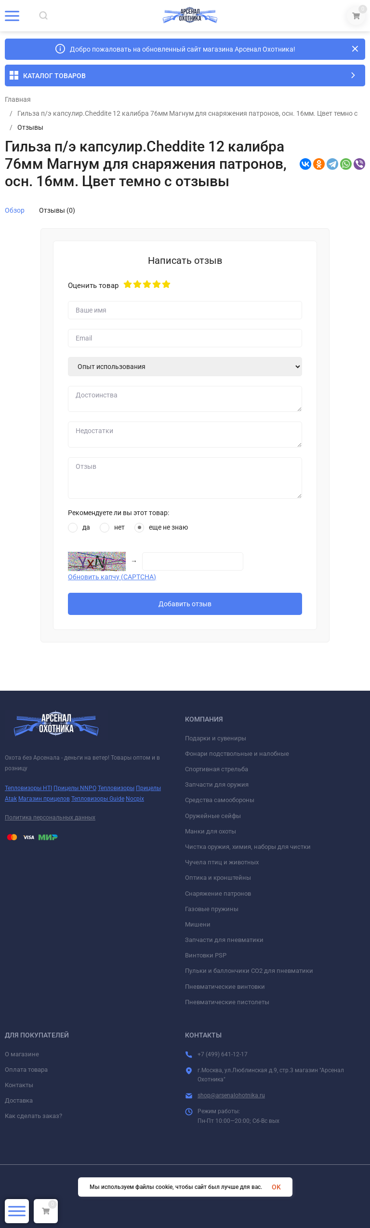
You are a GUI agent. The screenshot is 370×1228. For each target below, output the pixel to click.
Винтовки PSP (205, 955)
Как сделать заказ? (33, 1115)
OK (276, 1187)
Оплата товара (26, 1069)
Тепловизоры (116, 788)
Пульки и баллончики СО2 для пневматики (249, 970)
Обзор (15, 210)
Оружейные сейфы (213, 815)
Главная (18, 99)
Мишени (198, 924)
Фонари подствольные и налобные (237, 753)
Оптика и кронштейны (218, 877)
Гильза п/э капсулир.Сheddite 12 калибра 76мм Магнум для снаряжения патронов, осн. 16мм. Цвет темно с (187, 113)
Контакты (19, 1085)
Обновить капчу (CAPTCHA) (112, 577)
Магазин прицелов (44, 798)
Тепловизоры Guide (97, 798)
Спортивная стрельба (216, 769)
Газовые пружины (211, 909)
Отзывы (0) (57, 210)
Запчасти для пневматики (224, 939)
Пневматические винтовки (225, 986)
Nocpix (135, 798)
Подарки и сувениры (215, 738)
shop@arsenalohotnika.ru (231, 1095)
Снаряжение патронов (218, 893)
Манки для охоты (210, 831)
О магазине (22, 1054)
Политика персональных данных (50, 817)
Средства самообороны (219, 800)
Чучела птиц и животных (222, 862)
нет (112, 527)
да (79, 527)
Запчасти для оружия (217, 784)
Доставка (19, 1100)
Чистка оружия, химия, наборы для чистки (248, 846)
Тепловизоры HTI (28, 788)
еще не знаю (161, 527)
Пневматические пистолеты (227, 1002)
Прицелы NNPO (74, 788)
